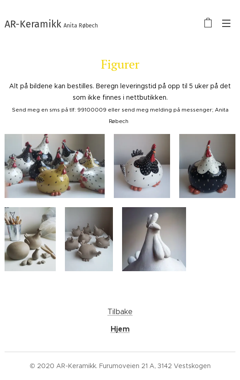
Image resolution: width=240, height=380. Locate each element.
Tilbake (120, 311)
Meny (226, 23)
